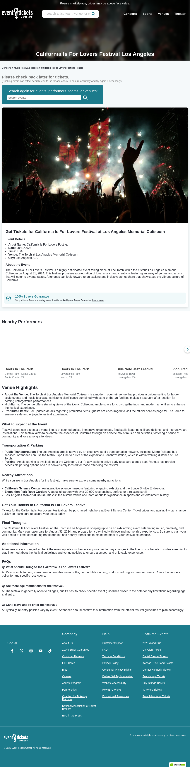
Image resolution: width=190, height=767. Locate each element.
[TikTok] (50, 651)
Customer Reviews (73, 656)
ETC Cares (68, 663)
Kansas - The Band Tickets (158, 663)
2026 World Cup (152, 643)
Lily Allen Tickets (152, 649)
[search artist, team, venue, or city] (70, 14)
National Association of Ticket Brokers (79, 707)
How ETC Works (111, 689)
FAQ (104, 649)
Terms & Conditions (113, 656)
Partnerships (69, 689)
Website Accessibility (114, 683)
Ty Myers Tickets (152, 689)
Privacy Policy (110, 663)
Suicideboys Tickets (154, 676)
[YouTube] (40, 651)
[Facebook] (12, 651)
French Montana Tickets (156, 696)
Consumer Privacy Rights (116, 669)
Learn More (99, 300)
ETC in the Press (72, 715)
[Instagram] (31, 651)
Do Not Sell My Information (117, 676)
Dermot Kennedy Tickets (157, 669)
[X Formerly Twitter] (21, 651)
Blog (64, 669)
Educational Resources (115, 696)
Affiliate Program (71, 683)
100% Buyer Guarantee (75, 649)
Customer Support (112, 643)
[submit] (93, 14)
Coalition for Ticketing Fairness (74, 698)
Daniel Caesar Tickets (155, 656)
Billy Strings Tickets (154, 683)
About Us (67, 643)
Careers (66, 676)
